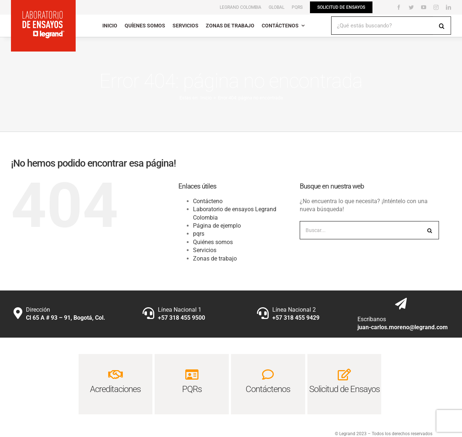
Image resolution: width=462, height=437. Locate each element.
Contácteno (208, 201)
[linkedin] (448, 7)
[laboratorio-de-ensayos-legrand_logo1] (43, 13)
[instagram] (436, 7)
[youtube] (423, 7)
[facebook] (398, 7)
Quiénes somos (213, 242)
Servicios (204, 250)
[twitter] (411, 7)
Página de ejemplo (217, 225)
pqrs (198, 233)
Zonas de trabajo (215, 258)
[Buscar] (442, 25)
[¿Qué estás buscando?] (382, 25)
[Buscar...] (360, 230)
